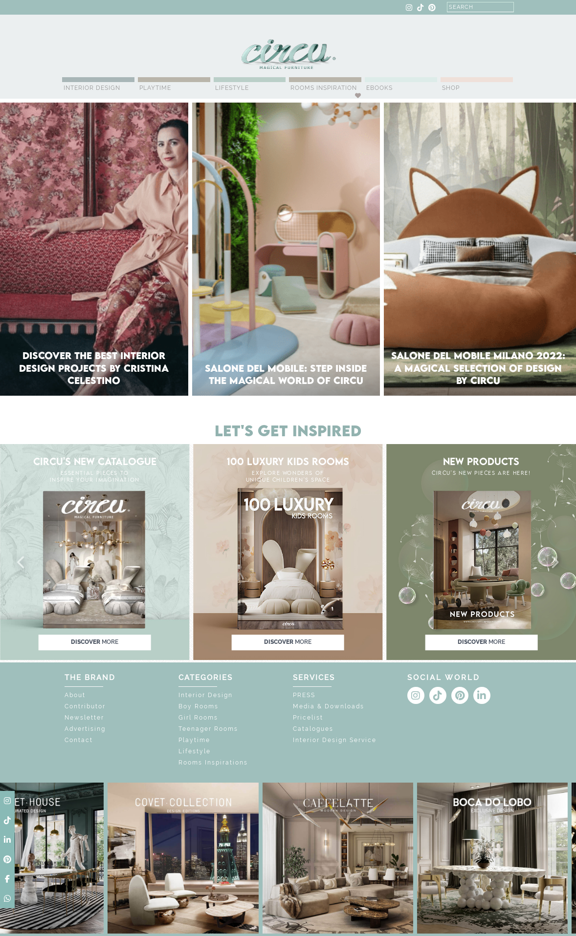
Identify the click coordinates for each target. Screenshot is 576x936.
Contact (79, 740)
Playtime (155, 88)
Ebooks (379, 88)
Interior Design (92, 88)
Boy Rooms (198, 706)
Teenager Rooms (208, 728)
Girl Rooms (198, 717)
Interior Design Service (335, 740)
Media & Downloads (328, 706)
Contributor (85, 706)
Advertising (85, 728)
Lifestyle (232, 88)
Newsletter (84, 717)
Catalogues (313, 728)
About (75, 695)
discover (94, 641)
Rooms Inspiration (323, 88)
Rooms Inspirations (213, 762)
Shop (451, 88)
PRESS (304, 695)
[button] (21, 563)
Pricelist (308, 717)
